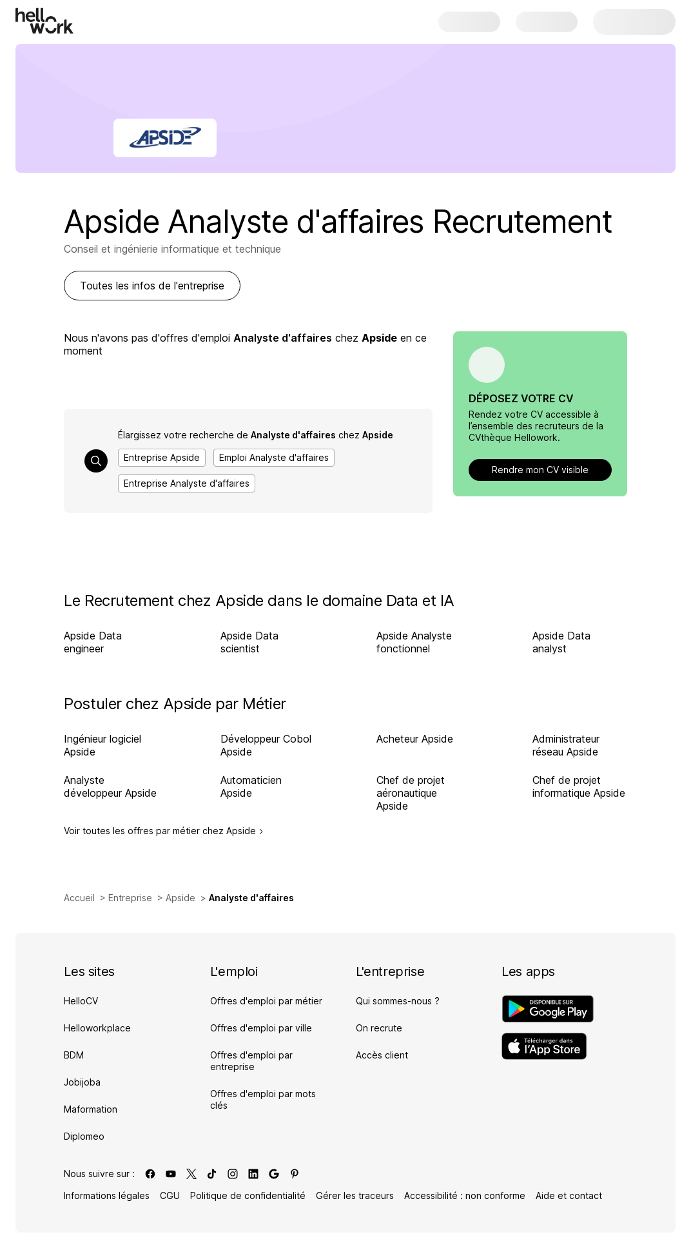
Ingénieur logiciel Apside (102, 745)
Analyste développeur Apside (110, 786)
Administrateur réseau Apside (565, 745)
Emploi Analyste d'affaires (274, 457)
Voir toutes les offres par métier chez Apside (164, 831)
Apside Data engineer (93, 642)
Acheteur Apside (414, 738)
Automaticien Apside (251, 786)
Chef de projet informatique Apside (578, 786)
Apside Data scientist (249, 642)
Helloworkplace (97, 1027)
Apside (180, 897)
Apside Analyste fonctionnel (414, 642)
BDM (74, 1054)
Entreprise (130, 897)
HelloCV (81, 1000)
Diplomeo (84, 1136)
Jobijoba (82, 1082)
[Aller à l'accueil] (44, 21)
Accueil (79, 897)
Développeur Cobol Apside (265, 745)
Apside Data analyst (561, 642)
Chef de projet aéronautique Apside (410, 793)
